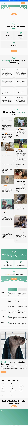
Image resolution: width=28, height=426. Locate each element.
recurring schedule (8, 274)
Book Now (14, 14)
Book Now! (14, 51)
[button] (26, 3)
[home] (3, 3)
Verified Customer (3, 129)
